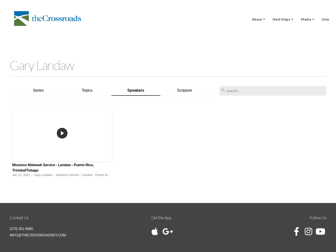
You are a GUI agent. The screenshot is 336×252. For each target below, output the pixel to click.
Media (307, 19)
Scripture (184, 90)
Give (325, 19)
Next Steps (283, 19)
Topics (87, 90)
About (258, 19)
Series (38, 90)
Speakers (135, 90)
